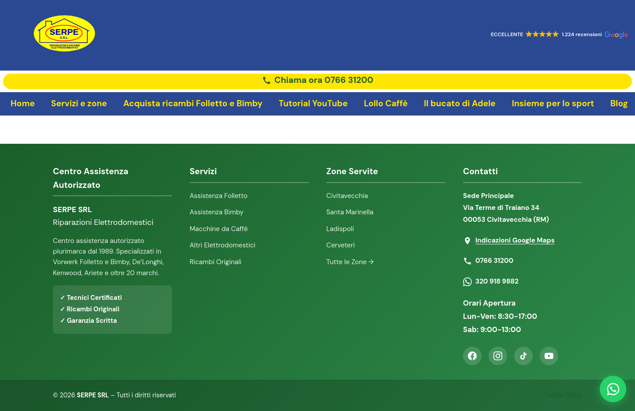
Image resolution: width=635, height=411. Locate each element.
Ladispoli (340, 228)
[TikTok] (523, 356)
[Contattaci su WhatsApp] (613, 389)
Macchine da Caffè (219, 228)
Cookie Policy (562, 395)
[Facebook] (472, 356)
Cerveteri (340, 245)
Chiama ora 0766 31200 (323, 80)
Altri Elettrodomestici (222, 245)
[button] (558, 35)
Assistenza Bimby (216, 212)
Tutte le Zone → (350, 262)
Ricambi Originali (216, 262)
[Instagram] (498, 356)
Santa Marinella (350, 212)
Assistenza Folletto (218, 195)
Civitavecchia (347, 195)
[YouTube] (549, 356)
